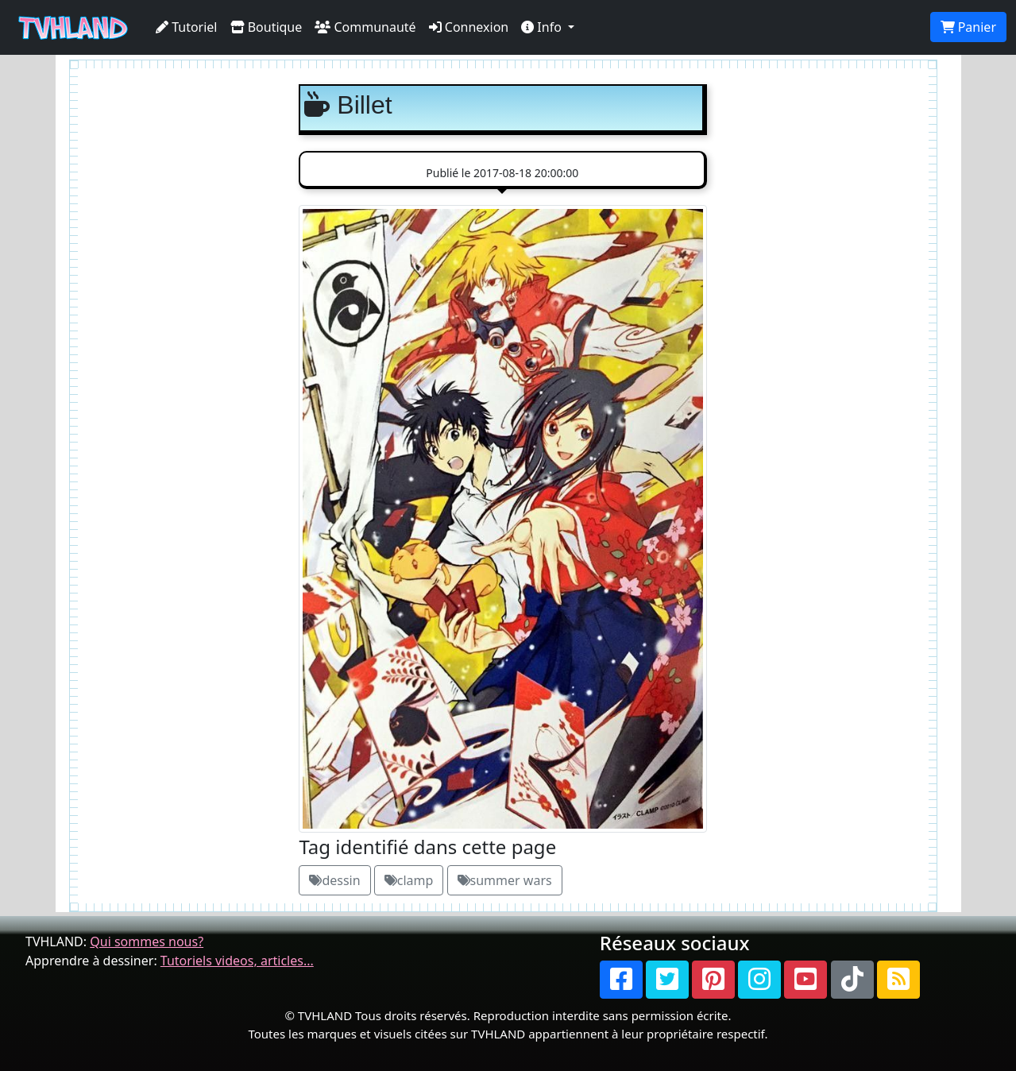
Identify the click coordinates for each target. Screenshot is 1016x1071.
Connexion (469, 27)
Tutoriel (187, 27)
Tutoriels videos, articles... (237, 960)
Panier (968, 27)
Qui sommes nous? (146, 941)
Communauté (365, 27)
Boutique (266, 27)
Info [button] (543, 27)
